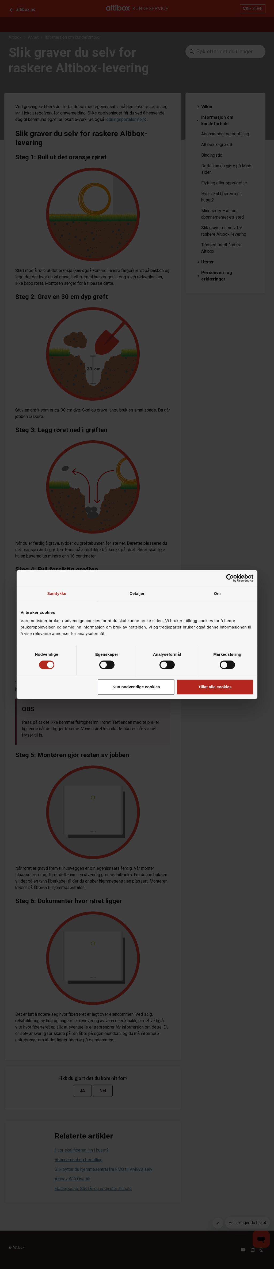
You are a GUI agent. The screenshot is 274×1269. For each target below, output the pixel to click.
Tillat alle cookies (214, 687)
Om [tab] (217, 593)
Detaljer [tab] (137, 593)
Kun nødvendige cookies (136, 687)
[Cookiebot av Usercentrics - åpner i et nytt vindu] (230, 578)
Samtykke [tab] (56, 593)
